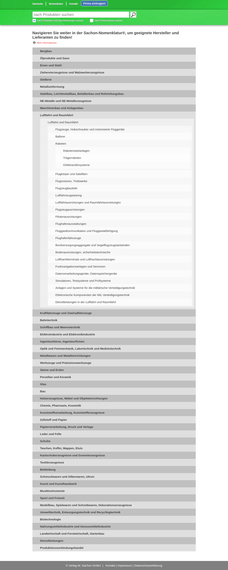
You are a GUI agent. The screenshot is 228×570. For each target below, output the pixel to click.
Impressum (125, 565)
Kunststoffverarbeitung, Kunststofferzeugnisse (72, 412)
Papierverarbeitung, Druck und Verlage (66, 426)
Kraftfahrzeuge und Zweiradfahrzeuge (66, 313)
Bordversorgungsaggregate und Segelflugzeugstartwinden (93, 245)
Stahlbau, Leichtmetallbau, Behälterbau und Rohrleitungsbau (82, 93)
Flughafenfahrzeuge (68, 238)
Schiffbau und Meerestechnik (60, 327)
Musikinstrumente (52, 490)
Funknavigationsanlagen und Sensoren (80, 266)
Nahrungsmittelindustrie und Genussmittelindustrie (75, 526)
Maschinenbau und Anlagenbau (61, 108)
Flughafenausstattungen (71, 223)
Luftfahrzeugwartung (69, 195)
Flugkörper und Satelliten (72, 174)
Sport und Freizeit (52, 498)
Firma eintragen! (94, 3)
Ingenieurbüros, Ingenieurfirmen (62, 341)
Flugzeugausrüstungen (70, 209)
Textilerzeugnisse (52, 462)
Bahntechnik (48, 320)
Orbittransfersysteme (76, 165)
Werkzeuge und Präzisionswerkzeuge (65, 362)
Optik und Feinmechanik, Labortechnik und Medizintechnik (80, 348)
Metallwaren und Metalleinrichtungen (65, 355)
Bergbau (46, 51)
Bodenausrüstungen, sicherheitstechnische (83, 252)
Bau (43, 391)
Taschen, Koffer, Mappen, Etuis (61, 448)
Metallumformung (52, 86)
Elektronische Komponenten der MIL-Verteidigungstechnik (93, 295)
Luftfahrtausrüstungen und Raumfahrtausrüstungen (88, 202)
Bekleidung (48, 469)
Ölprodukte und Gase (55, 58)
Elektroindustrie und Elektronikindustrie (67, 334)
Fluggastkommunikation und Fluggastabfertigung (87, 230)
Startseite (37, 3)
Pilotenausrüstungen (69, 216)
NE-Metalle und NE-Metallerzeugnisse (66, 100)
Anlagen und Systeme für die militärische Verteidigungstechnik (95, 287)
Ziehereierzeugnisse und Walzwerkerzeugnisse (72, 72)
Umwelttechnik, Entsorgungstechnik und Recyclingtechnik (80, 512)
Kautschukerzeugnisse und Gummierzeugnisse (72, 455)
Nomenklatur (56, 3)
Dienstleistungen (51, 540)
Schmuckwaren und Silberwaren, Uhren (67, 476)
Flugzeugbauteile (66, 188)
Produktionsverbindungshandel (62, 547)
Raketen (61, 143)
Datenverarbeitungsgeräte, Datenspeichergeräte (86, 273)
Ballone (60, 136)
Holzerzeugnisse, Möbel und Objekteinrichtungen (74, 398)
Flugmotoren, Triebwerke (71, 181)
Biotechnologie (50, 519)
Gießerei (46, 79)
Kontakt (73, 3)
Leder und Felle (50, 434)
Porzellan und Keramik (55, 377)
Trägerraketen (72, 157)
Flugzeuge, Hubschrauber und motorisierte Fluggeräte (90, 129)
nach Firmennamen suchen (108, 20)
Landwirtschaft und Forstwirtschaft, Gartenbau (72, 533)
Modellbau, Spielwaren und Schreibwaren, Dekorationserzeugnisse (86, 505)
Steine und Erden (52, 370)
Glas (43, 384)
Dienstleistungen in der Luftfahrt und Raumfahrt (86, 302)
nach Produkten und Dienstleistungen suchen (60, 20)
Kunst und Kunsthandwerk (58, 483)
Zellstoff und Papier (53, 419)
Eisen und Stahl (51, 65)
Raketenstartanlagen (76, 150)
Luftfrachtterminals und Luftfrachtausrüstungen (85, 259)
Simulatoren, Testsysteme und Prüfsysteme (83, 280)
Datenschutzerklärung (148, 565)
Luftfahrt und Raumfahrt (56, 115)
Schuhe (45, 441)
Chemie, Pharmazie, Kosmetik (60, 405)
